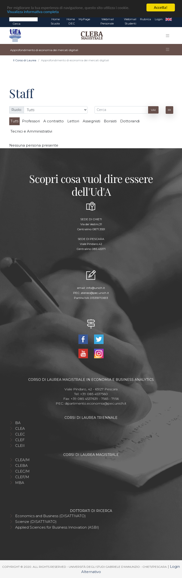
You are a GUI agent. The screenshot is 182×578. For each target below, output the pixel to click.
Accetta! (161, 7)
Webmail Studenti (130, 21)
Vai (153, 109)
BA (18, 422)
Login (159, 19)
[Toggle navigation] (167, 35)
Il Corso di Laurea (24, 60)
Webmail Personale (107, 21)
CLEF (20, 439)
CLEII (20, 445)
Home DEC (71, 21)
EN (168, 19)
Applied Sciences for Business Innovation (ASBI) (57, 527)
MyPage (84, 19)
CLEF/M (22, 476)
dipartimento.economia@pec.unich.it (95, 403)
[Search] (23, 19)
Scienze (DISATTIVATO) (36, 521)
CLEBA (21, 465)
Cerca (16, 23)
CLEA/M (22, 459)
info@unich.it (95, 288)
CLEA (20, 428)
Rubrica (145, 19)
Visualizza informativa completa (33, 11)
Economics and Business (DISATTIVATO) (50, 515)
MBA (19, 482)
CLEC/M (22, 471)
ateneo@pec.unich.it (95, 293)
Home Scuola (55, 21)
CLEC (20, 434)
